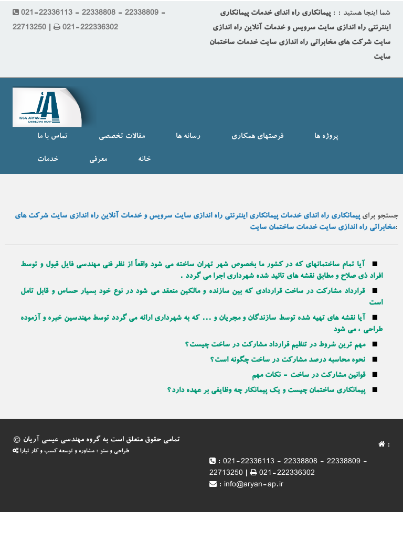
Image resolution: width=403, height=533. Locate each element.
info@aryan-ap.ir (253, 485)
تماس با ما (52, 136)
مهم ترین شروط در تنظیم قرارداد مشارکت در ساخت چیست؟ (275, 345)
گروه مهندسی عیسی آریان (61, 440)
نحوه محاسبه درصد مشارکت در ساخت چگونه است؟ (287, 360)
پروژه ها (326, 136)
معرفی (98, 160)
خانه (144, 160)
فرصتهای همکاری (257, 136)
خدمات (47, 160)
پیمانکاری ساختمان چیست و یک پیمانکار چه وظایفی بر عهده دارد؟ (266, 391)
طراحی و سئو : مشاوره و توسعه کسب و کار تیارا (71, 451)
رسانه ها (188, 136)
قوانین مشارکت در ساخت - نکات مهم (308, 375)
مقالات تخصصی (122, 136)
